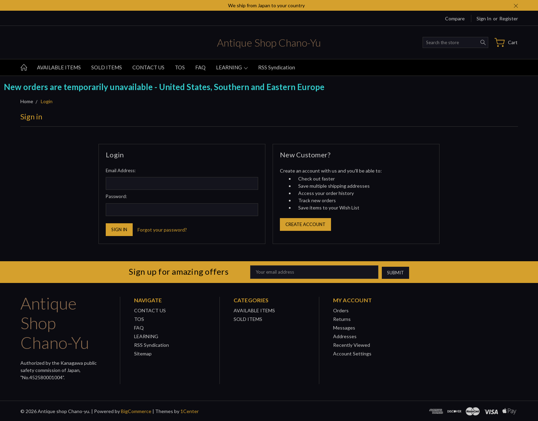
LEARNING (232, 67)
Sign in (483, 18)
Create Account (305, 224)
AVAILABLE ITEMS (59, 67)
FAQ (200, 67)
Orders (341, 310)
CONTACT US (148, 67)
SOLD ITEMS (106, 67)
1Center (189, 410)
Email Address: (120, 170)
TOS (180, 67)
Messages (344, 327)
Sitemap (143, 353)
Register (508, 18)
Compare (455, 18)
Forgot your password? (162, 230)
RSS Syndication (276, 67)
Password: (116, 196)
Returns (342, 318)
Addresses (345, 336)
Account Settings (352, 353)
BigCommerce (136, 410)
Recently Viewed (351, 344)
